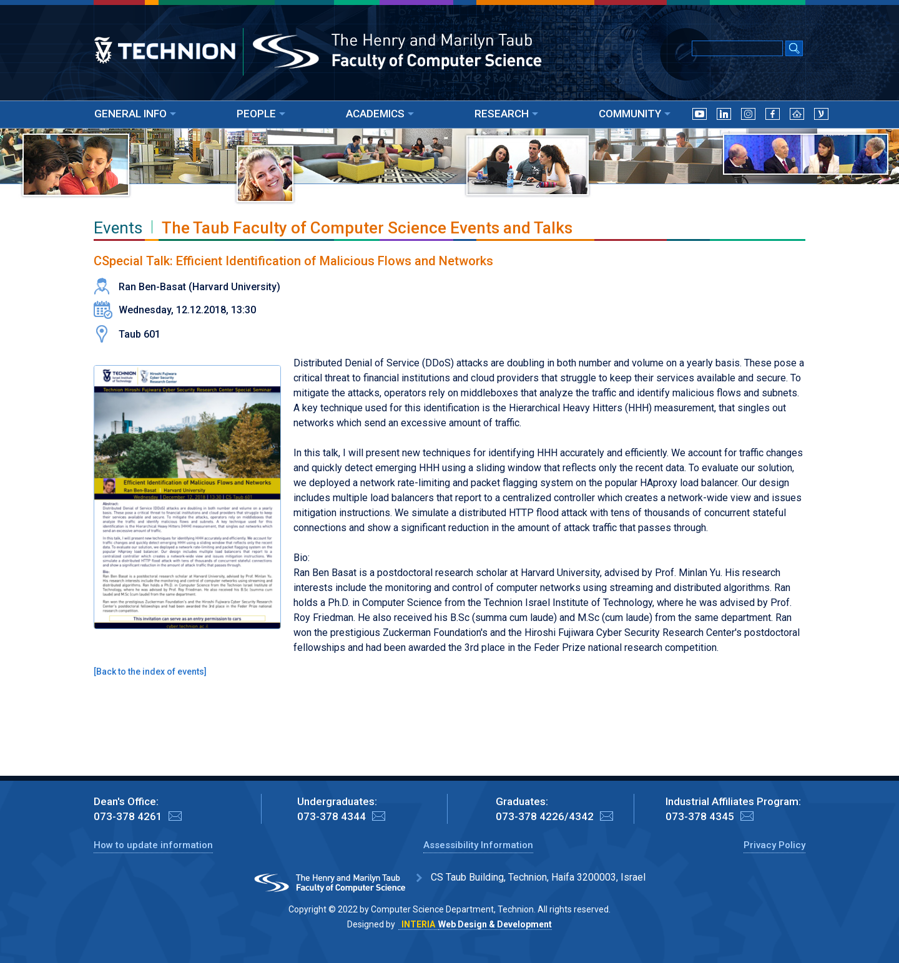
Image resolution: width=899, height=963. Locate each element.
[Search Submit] (794, 49)
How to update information (153, 845)
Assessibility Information (478, 845)
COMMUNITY (635, 113)
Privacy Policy (774, 845)
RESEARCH (506, 113)
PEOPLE (261, 113)
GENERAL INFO (135, 113)
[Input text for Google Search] (737, 48)
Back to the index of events (150, 672)
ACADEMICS (380, 113)
